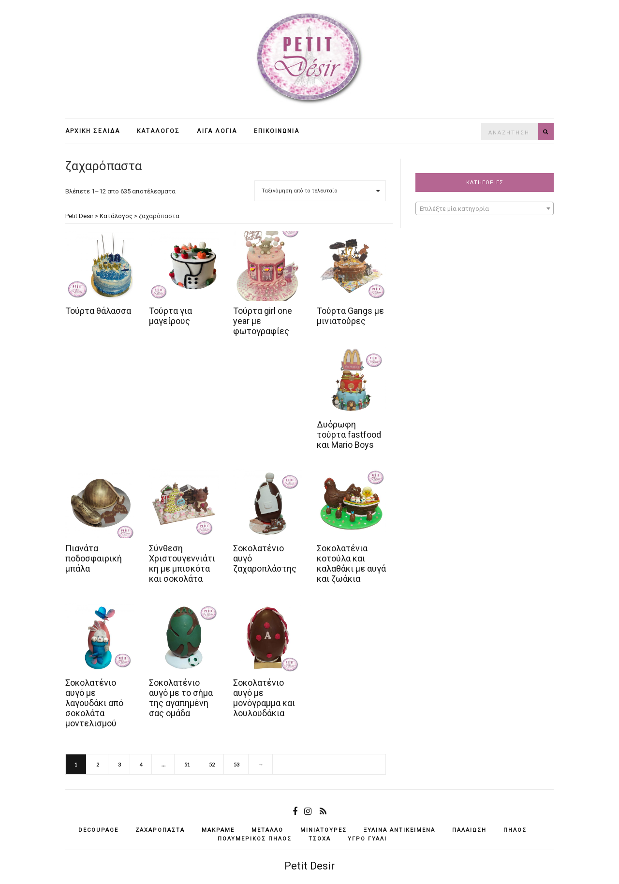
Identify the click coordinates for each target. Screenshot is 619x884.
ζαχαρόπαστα (160, 830)
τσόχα (320, 839)
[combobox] (484, 208)
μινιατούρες (323, 830)
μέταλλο (267, 830)
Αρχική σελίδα (92, 131)
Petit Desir (309, 866)
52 (212, 764)
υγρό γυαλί (367, 839)
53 (236, 764)
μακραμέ (218, 830)
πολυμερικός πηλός (255, 839)
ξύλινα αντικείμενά (399, 830)
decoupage (98, 830)
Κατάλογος (158, 131)
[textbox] (484, 209)
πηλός (515, 830)
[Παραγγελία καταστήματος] (320, 190)
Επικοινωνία (276, 131)
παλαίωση (469, 830)
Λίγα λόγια (217, 131)
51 (187, 764)
